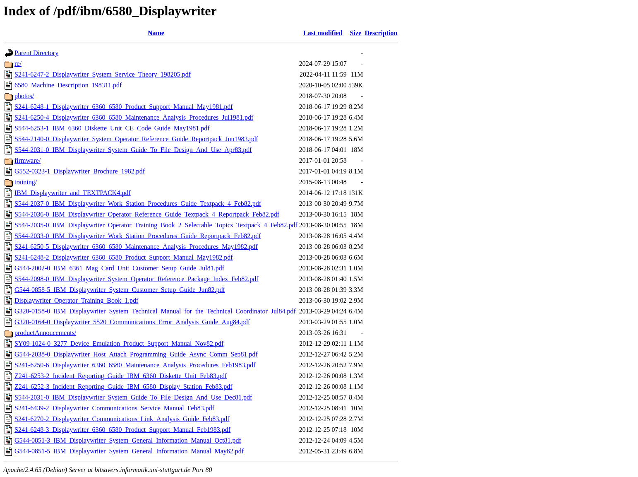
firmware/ (27, 160)
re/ (18, 63)
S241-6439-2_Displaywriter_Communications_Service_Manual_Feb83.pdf (114, 408)
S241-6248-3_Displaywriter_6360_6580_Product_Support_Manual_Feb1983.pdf (122, 429)
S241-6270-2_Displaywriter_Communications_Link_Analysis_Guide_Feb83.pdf (122, 418)
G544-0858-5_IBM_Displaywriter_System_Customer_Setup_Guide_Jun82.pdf (119, 289)
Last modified (323, 32)
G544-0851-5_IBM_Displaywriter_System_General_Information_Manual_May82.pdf (129, 451)
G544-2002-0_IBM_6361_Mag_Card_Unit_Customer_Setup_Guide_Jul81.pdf (119, 268)
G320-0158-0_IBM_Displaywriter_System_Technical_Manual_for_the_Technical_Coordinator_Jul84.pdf (155, 311)
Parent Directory (36, 52)
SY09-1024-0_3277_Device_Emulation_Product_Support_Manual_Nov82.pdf (118, 343)
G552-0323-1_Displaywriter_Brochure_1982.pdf (79, 171)
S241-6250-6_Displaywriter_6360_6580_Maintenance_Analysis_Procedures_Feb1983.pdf (135, 365)
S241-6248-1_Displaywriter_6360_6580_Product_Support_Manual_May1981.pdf (123, 106)
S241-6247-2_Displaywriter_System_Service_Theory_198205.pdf (102, 74)
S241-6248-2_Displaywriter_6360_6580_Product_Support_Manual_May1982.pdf (123, 257)
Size (356, 32)
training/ (25, 182)
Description (381, 32)
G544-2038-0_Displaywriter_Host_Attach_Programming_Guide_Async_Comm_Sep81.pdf (136, 354)
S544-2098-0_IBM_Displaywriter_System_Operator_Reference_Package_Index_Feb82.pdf (136, 278)
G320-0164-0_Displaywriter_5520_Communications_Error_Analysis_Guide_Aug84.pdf (132, 321)
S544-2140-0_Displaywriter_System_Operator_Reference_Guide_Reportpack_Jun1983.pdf (136, 138)
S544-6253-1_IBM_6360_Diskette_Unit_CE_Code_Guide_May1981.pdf (112, 128)
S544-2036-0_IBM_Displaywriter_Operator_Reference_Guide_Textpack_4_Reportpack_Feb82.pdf (146, 214)
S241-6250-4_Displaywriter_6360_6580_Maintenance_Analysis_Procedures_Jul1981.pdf (133, 117)
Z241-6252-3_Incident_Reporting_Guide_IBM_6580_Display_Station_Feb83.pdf (123, 386)
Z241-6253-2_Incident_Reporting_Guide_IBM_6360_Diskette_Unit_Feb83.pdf (120, 375)
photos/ (24, 95)
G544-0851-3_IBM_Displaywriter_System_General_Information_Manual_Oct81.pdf (127, 440)
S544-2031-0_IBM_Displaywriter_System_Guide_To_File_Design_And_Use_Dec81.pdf (133, 397)
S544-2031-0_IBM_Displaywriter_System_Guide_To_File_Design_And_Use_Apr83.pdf (133, 149)
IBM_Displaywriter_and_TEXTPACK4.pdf (72, 192)
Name (156, 32)
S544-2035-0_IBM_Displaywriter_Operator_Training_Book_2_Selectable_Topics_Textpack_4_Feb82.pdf (155, 225)
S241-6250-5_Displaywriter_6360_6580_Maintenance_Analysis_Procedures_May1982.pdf (136, 246)
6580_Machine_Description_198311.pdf (68, 85)
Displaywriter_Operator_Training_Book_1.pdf (76, 300)
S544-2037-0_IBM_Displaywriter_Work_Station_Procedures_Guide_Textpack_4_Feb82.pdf (137, 203)
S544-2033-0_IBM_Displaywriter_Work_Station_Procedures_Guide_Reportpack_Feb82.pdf (137, 235)
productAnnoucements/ (45, 332)
